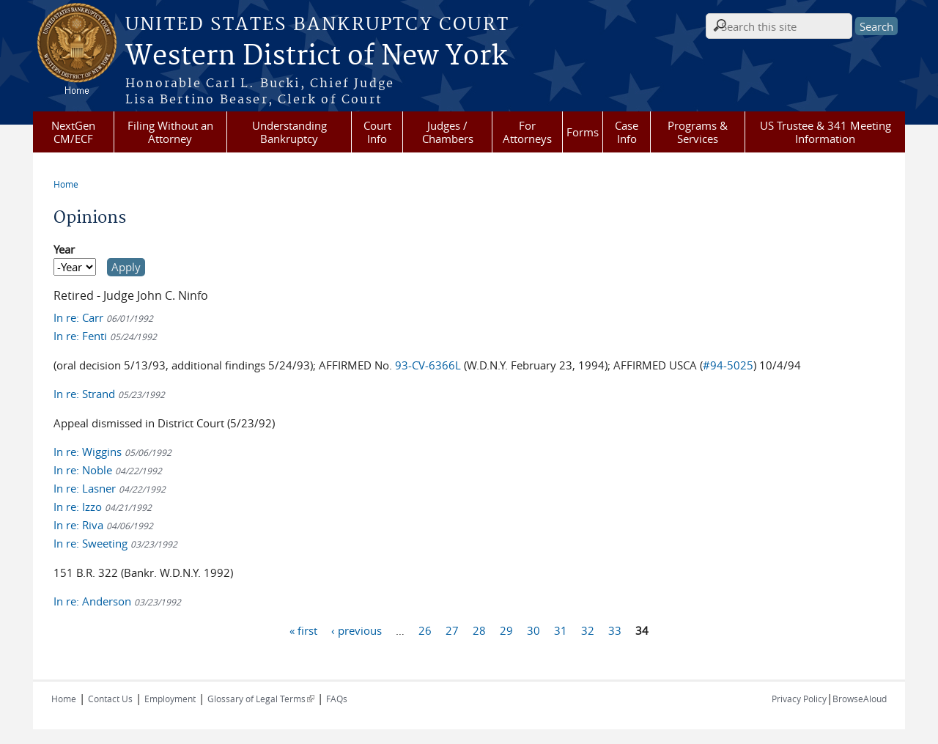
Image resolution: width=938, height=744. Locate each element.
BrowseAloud (859, 698)
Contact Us (110, 698)
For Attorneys (527, 132)
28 (479, 630)
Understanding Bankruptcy (289, 132)
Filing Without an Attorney (170, 132)
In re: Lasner (109, 488)
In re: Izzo (102, 506)
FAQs (336, 698)
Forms (582, 132)
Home (65, 184)
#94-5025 (728, 365)
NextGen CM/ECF (73, 132)
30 (533, 630)
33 (614, 630)
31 (560, 630)
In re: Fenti (105, 335)
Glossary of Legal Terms (260, 698)
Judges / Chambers (447, 132)
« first (303, 630)
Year (64, 249)
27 (452, 630)
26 (425, 630)
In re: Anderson (117, 601)
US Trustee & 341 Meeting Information (825, 132)
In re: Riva (103, 525)
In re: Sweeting (115, 543)
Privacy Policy (799, 698)
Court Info (377, 132)
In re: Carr (103, 317)
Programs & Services (698, 132)
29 (506, 630)
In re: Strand (109, 393)
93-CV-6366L (428, 365)
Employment (170, 698)
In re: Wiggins (112, 451)
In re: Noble (107, 470)
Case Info (626, 132)
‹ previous (356, 630)
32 (587, 630)
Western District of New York (316, 56)
